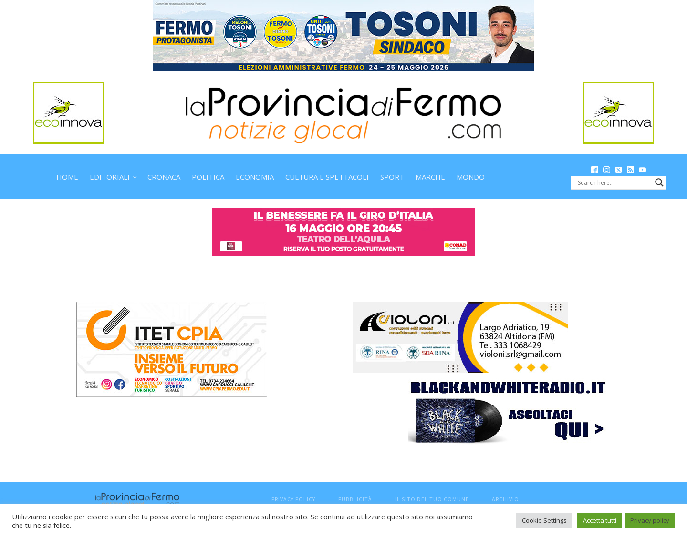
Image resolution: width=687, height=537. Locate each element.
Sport (392, 177)
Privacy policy (649, 520)
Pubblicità (355, 499)
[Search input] (614, 182)
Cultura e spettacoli (327, 177)
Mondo (471, 177)
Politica (208, 177)
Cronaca (163, 177)
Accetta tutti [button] (599, 520)
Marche (430, 177)
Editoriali (110, 177)
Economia (255, 177)
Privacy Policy (293, 499)
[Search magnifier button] (659, 182)
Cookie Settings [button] (544, 520)
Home (67, 177)
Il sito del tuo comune (432, 499)
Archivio (505, 499)
